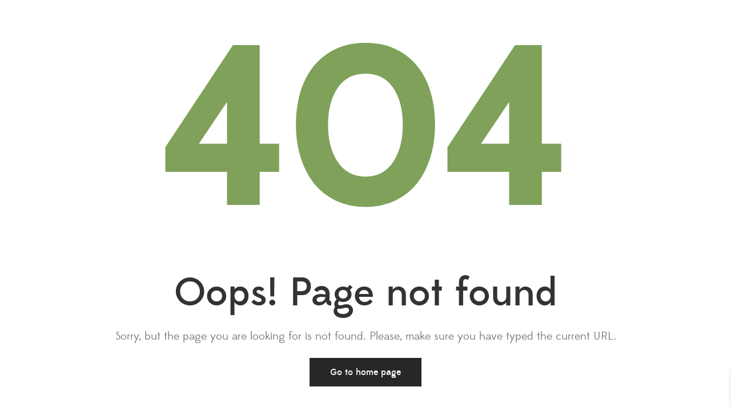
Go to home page (365, 372)
